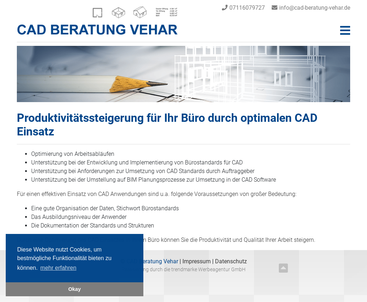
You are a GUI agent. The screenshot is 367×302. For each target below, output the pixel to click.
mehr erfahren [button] (58, 268)
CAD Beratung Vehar (151, 261)
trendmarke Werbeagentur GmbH (208, 270)
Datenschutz (231, 261)
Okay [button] (74, 289)
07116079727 (247, 7)
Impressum (197, 261)
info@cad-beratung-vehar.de (314, 7)
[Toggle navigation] (345, 31)
